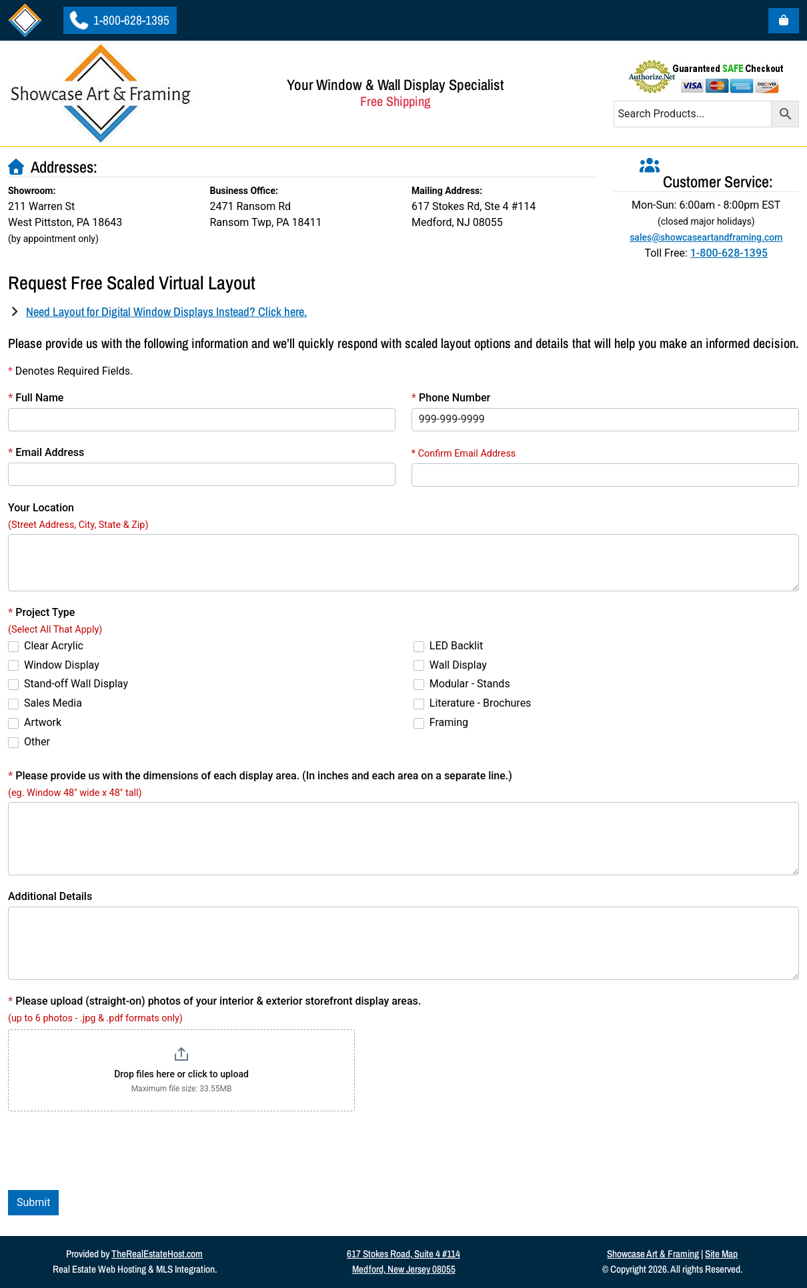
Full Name (35, 397)
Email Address (46, 452)
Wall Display (450, 665)
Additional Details (50, 896)
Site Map (721, 1254)
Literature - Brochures (473, 703)
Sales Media (45, 703)
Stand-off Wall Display (68, 683)
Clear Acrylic (45, 645)
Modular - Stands (462, 683)
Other (29, 741)
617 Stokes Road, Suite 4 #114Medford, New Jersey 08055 (403, 1261)
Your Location (41, 507)
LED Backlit (448, 645)
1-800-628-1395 (120, 20)
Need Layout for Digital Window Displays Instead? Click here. (166, 311)
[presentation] (109, 1151)
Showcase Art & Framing (653, 1254)
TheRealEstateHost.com (157, 1254)
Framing (441, 722)
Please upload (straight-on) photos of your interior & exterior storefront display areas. (214, 1001)
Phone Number (451, 397)
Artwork (34, 722)
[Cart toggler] (783, 20)
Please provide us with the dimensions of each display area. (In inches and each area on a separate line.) (260, 775)
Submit (33, 1202)
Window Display (53, 665)
